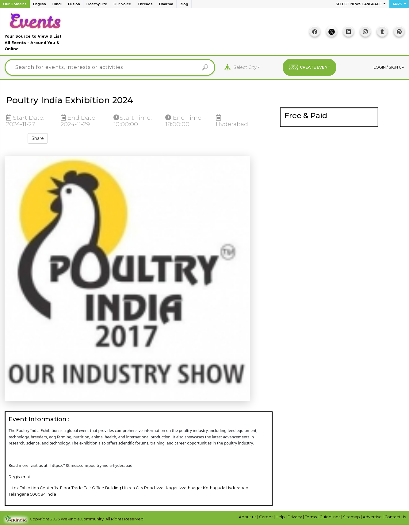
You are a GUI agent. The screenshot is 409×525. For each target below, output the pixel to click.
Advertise (373, 517)
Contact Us (395, 517)
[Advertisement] (185, 33)
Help (281, 517)
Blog (184, 4)
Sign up (396, 67)
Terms (311, 517)
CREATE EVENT (309, 67)
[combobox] (247, 67)
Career (266, 517)
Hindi (57, 4)
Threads (145, 4)
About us (248, 517)
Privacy (295, 517)
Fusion (74, 4)
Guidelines (330, 517)
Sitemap (352, 517)
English (39, 4)
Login (380, 67)
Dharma (166, 4)
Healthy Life (96, 4)
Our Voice (122, 4)
